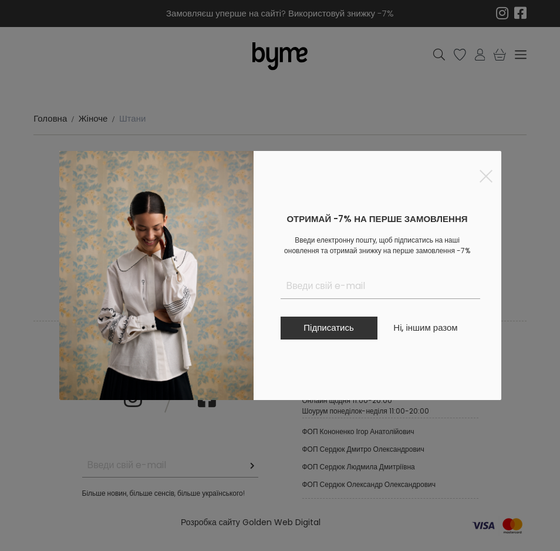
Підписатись (328, 327)
